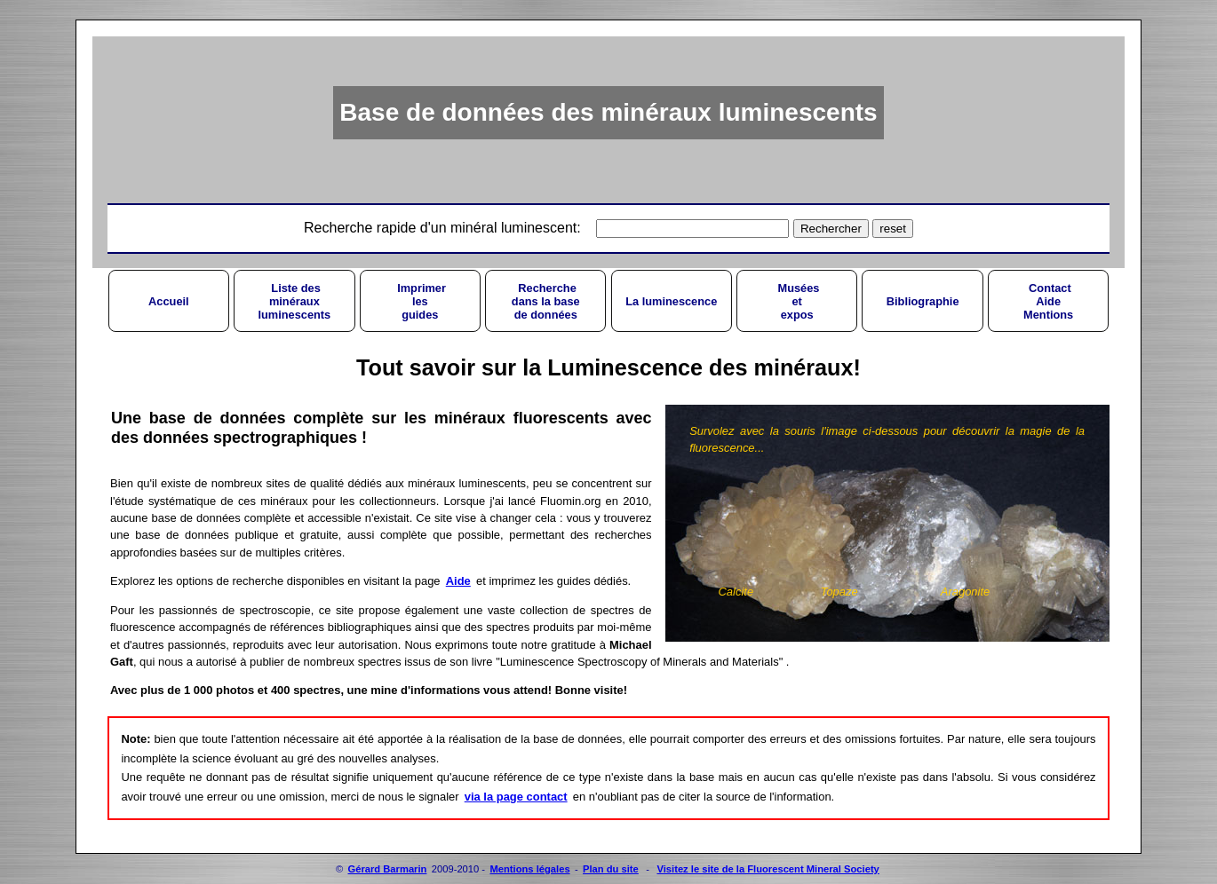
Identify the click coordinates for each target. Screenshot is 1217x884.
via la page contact (516, 796)
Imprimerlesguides (420, 301)
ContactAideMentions (1048, 301)
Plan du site (611, 869)
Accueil (168, 301)
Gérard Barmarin (387, 869)
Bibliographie (923, 301)
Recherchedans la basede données (546, 301)
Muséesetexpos (797, 301)
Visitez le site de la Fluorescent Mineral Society (767, 869)
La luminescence (671, 301)
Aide (458, 581)
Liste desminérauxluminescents (294, 301)
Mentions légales (529, 869)
